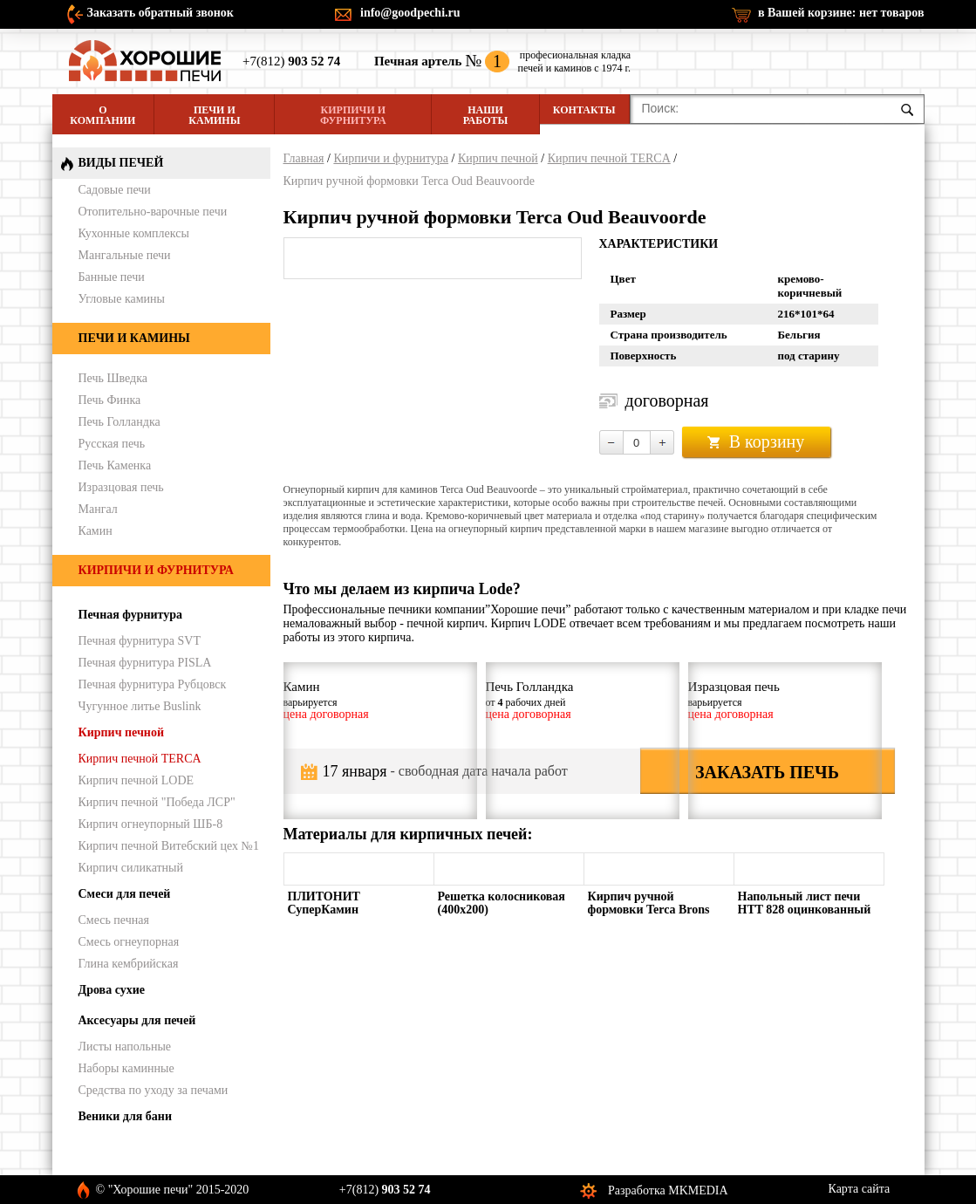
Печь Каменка (115, 465)
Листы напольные (125, 1046)
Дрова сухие (111, 989)
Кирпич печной (498, 158)
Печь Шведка (113, 378)
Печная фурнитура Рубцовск (152, 684)
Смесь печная (113, 920)
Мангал (98, 509)
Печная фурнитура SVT (139, 640)
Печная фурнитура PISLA (145, 662)
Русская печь (112, 443)
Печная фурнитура (130, 614)
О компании (102, 115)
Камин (95, 530)
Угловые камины (121, 298)
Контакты (584, 110)
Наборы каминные (126, 1068)
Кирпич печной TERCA (609, 158)
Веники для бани (125, 1116)
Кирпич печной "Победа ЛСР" (156, 802)
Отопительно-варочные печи (153, 211)
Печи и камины (214, 115)
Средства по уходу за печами (153, 1090)
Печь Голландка (119, 421)
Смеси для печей (124, 893)
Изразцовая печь (121, 487)
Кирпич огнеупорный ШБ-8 (150, 824)
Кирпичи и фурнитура (353, 115)
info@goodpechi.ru (410, 12)
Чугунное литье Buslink (139, 706)
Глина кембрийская (128, 963)
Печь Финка (109, 400)
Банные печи (111, 277)
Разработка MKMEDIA (668, 1190)
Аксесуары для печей (137, 1020)
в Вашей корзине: (841, 12)
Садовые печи (114, 189)
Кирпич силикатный (131, 867)
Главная (303, 158)
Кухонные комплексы (133, 233)
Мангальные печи (124, 255)
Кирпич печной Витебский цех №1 (168, 845)
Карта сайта (860, 1188)
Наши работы (485, 115)
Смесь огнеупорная (129, 941)
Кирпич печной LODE (136, 780)
